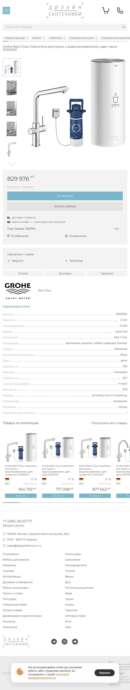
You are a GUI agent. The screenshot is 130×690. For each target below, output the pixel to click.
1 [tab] (11, 502)
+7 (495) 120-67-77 (17, 521)
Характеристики (16, 306)
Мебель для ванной (16, 559)
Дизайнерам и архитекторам (22, 616)
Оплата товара (12, 610)
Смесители (72, 559)
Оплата (23, 273)
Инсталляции (12, 576)
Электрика (10, 627)
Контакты (9, 621)
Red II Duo (44, 290)
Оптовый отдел (75, 616)
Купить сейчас (65, 206)
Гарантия (107, 273)
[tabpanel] (21, 464)
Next (11, 164)
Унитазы (8, 571)
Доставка (65, 273)
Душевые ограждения (18, 582)
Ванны (69, 576)
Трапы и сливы (13, 593)
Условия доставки (15, 604)
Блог (68, 621)
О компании (11, 554)
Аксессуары (73, 554)
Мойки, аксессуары (16, 587)
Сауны (69, 599)
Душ (68, 582)
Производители (76, 565)
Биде (68, 593)
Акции (69, 604)
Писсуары (9, 599)
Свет (68, 627)
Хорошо (104, 672)
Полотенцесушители (79, 587)
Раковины (9, 565)
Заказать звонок (13, 525)
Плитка (70, 571)
